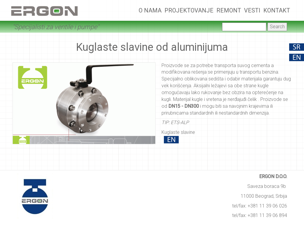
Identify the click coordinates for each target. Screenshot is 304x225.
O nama (150, 10)
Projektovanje (188, 10)
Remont (228, 10)
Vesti (252, 10)
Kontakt (276, 10)
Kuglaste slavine (178, 132)
